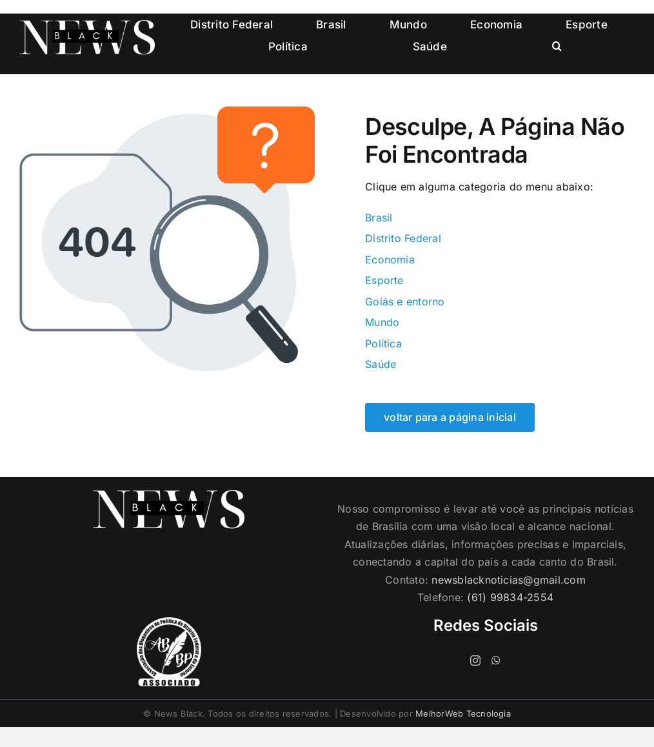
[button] (557, 46)
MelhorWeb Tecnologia (463, 713)
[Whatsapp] (495, 660)
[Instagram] (475, 660)
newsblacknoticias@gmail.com (508, 579)
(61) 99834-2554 (510, 597)
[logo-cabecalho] (87, 25)
